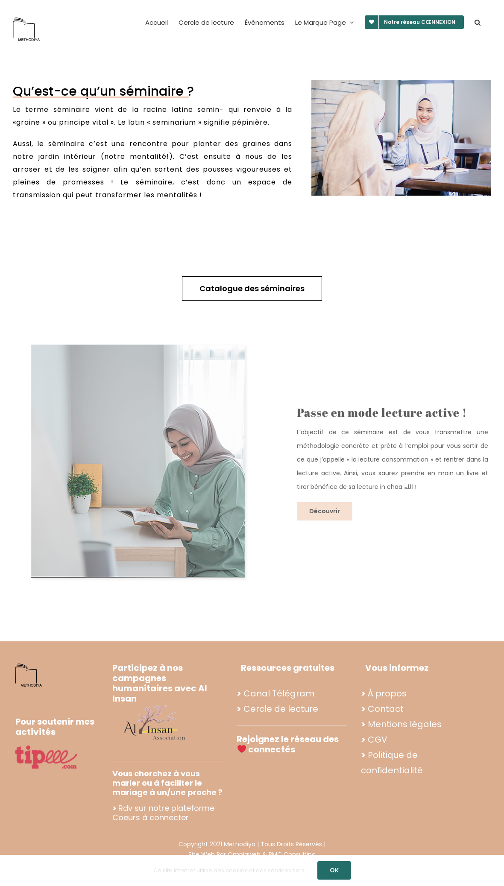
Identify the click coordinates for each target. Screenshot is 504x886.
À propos (387, 693)
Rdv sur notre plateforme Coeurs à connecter (163, 813)
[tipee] (46, 749)
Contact (386, 709)
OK (334, 870)
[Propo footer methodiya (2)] (155, 705)
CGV (377, 740)
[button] (478, 22)
